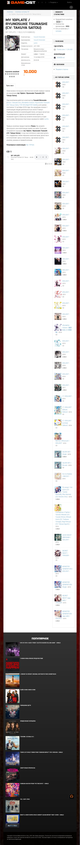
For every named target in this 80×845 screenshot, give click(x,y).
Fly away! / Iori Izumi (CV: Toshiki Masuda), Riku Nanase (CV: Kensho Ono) (64, 492)
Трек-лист (10, 86)
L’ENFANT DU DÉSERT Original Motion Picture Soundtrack (38, 674)
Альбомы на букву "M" (22, 12)
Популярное (40, 638)
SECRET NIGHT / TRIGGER (65, 553)
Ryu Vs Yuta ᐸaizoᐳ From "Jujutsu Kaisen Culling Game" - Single (40, 643)
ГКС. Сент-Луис (25, 799)
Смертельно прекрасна (27, 768)
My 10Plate (30, 145)
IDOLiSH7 (65, 82)
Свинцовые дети (25, 705)
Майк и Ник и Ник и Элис (28, 689)
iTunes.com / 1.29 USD (64, 49)
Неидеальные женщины (28, 721)
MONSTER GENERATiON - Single (67, 584)
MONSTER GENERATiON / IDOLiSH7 (67, 569)
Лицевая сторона (62, 69)
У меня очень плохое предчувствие (31, 658)
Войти (69, 2)
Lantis (35, 43)
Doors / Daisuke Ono (14, 103)
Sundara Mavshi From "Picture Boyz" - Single (34, 783)
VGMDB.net (61, 57)
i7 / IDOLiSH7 (66, 396)
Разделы (53, 2)
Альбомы (10, 12)
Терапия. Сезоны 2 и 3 (27, 736)
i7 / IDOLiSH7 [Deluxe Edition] (66, 409)
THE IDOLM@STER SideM (28, 105)
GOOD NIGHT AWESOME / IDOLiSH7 (67, 537)
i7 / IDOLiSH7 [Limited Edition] (66, 423)
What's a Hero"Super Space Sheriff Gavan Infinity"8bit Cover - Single (42, 815)
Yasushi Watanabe (39, 37)
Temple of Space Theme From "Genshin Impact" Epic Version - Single (41, 752)
